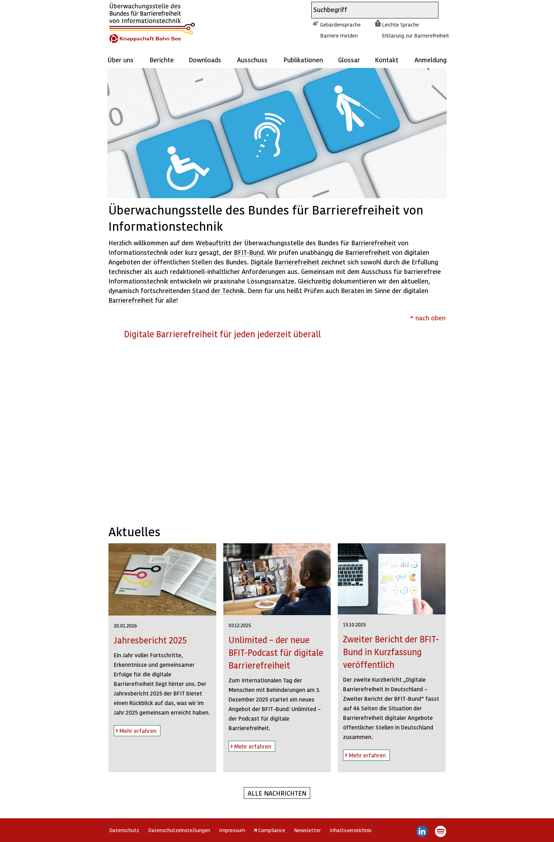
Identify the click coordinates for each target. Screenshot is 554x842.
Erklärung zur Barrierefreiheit (415, 35)
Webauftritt (213, 242)
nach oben (431, 317)
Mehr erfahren (135, 729)
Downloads (205, 59)
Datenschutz (124, 830)
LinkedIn (422, 831)
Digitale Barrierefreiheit (285, 261)
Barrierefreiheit (373, 242)
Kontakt (387, 59)
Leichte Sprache (400, 24)
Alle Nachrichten (277, 793)
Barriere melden (339, 35)
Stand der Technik (218, 290)
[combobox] (368, 10)
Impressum (232, 830)
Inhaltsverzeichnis (351, 830)
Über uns (120, 59)
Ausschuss (252, 59)
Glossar (349, 59)
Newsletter (307, 830)
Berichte (161, 59)
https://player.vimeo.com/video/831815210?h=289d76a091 (277, 430)
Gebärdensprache (340, 24)
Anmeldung (430, 59)
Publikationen (303, 59)
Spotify (440, 831)
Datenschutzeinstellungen (179, 830)
